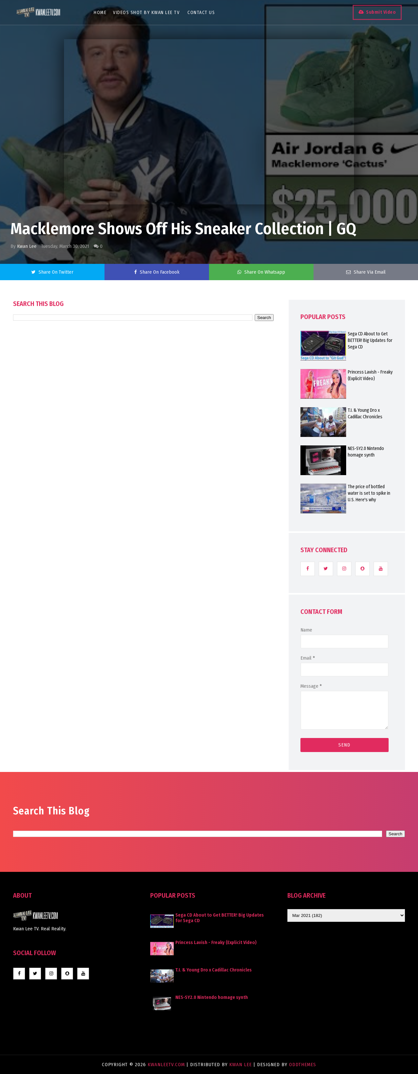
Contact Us (201, 12)
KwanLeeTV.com (167, 1064)
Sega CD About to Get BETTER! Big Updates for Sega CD (370, 340)
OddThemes (302, 1064)
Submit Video (381, 12)
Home (100, 12)
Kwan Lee (27, 246)
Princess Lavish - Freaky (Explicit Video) (370, 375)
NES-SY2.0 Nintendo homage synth (366, 452)
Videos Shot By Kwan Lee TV (146, 12)
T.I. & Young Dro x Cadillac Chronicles (365, 414)
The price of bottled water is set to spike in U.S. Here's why (369, 493)
